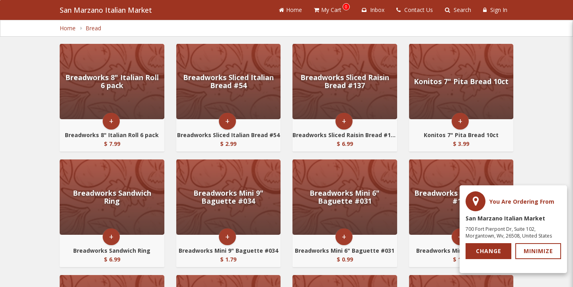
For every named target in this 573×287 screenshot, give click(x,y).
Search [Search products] (458, 10)
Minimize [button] (538, 251)
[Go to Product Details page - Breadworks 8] (112, 81)
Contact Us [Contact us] (414, 10)
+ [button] (111, 121)
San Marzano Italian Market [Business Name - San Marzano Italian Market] (106, 10)
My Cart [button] (332, 8)
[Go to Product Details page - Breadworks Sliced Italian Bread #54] (228, 81)
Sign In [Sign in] (495, 10)
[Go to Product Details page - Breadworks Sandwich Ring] (112, 197)
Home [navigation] (68, 28)
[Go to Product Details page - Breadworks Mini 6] (344, 197)
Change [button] (488, 251)
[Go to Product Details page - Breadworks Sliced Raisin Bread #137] (344, 81)
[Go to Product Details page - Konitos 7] (461, 81)
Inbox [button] (373, 10)
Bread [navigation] (93, 28)
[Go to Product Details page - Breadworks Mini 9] (228, 197)
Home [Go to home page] (290, 10)
